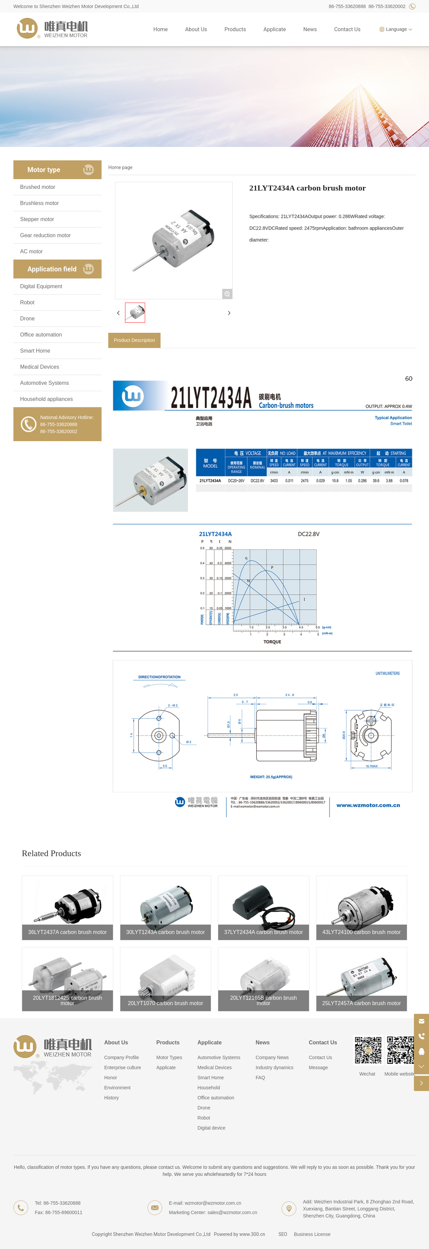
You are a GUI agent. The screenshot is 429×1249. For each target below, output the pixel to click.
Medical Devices (39, 367)
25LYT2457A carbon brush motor (361, 1003)
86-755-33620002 (387, 6)
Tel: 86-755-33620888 (57, 1203)
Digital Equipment (41, 286)
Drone (27, 318)
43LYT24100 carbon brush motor (361, 932)
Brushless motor (39, 203)
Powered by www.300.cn (239, 1234)
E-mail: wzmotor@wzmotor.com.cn (205, 1203)
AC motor (31, 251)
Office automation (41, 334)
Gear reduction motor (45, 235)
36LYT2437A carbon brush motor (67, 932)
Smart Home (35, 351)
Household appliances (46, 399)
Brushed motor (37, 187)
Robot (27, 302)
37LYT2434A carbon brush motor (263, 932)
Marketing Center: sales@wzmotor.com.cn (213, 1212)
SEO (283, 1234)
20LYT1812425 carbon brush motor (67, 1000)
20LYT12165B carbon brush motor (263, 1000)
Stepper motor (37, 219)
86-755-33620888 (347, 6)
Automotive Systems (44, 383)
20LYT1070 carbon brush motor (165, 1003)
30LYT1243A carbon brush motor (165, 932)
